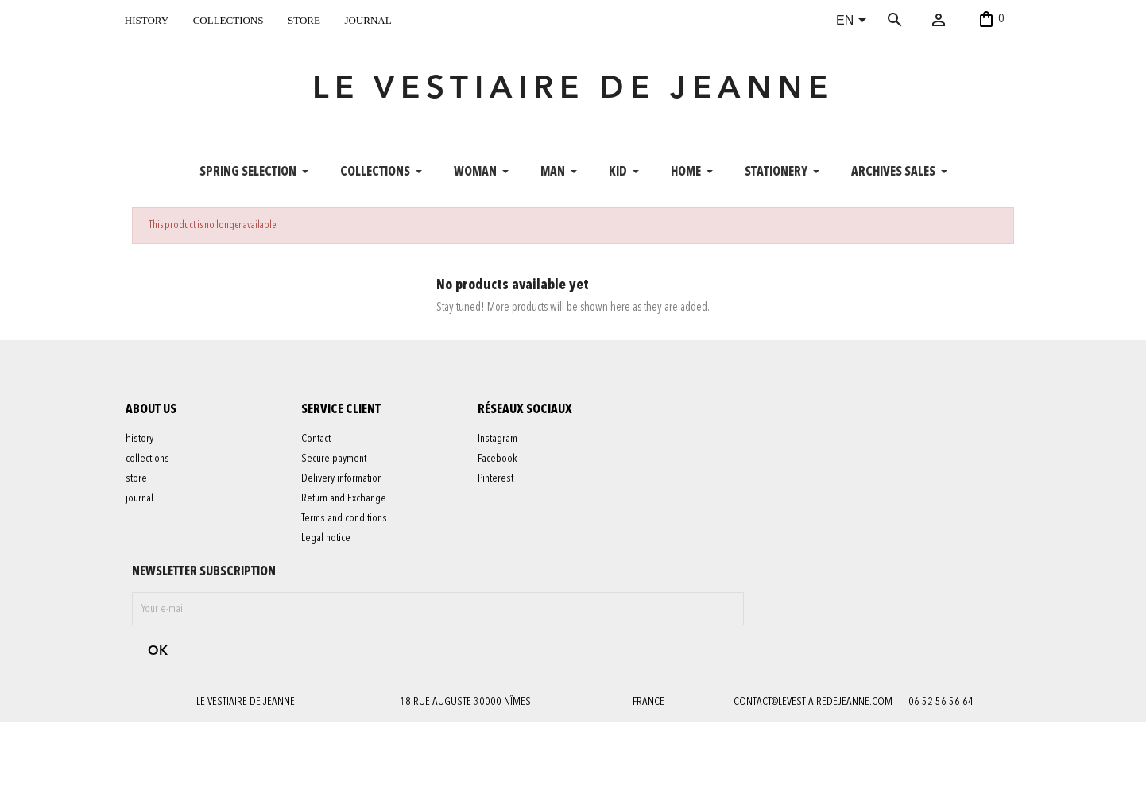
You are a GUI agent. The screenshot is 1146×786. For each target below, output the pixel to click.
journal (367, 18)
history (146, 18)
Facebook (504, 478)
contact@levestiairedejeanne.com (811, 599)
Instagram (504, 458)
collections (228, 18)
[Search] (919, 20)
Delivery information (348, 498)
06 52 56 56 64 (941, 599)
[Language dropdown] (854, 21)
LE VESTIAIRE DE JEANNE (573, 98)
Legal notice (333, 557)
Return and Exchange (350, 518)
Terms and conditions (351, 538)
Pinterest (502, 498)
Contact (323, 458)
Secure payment (341, 478)
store (304, 18)
